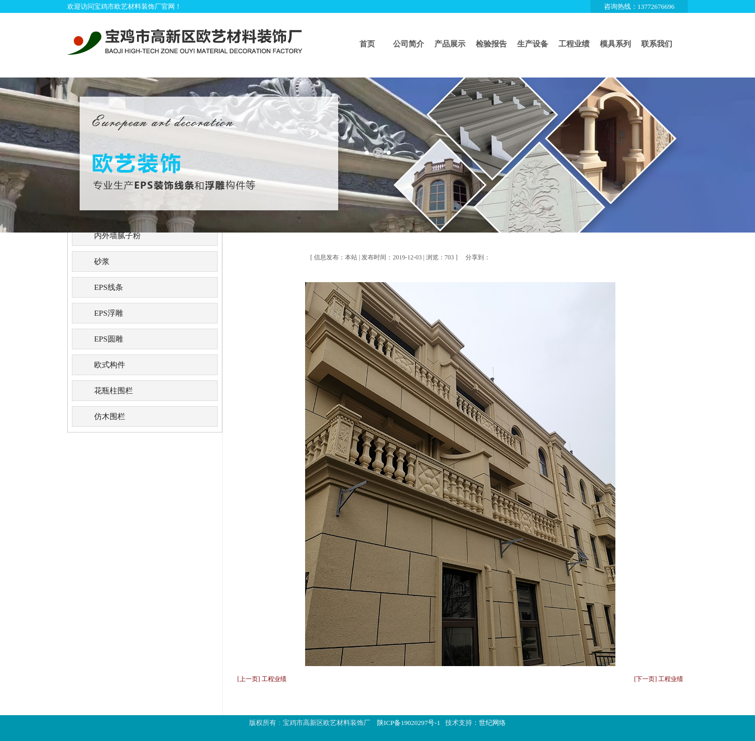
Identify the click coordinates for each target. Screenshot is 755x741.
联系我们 (656, 44)
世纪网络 (492, 723)
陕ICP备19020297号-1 (408, 723)
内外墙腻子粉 (117, 235)
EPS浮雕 (108, 313)
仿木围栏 (109, 416)
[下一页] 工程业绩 (658, 679)
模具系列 (615, 44)
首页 (367, 44)
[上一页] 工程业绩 (261, 679)
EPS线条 (108, 287)
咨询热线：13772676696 (639, 6)
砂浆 (102, 261)
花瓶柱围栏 (113, 391)
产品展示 (449, 44)
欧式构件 (109, 365)
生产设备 (532, 44)
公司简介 (408, 44)
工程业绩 (574, 44)
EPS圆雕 (108, 339)
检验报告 (491, 44)
